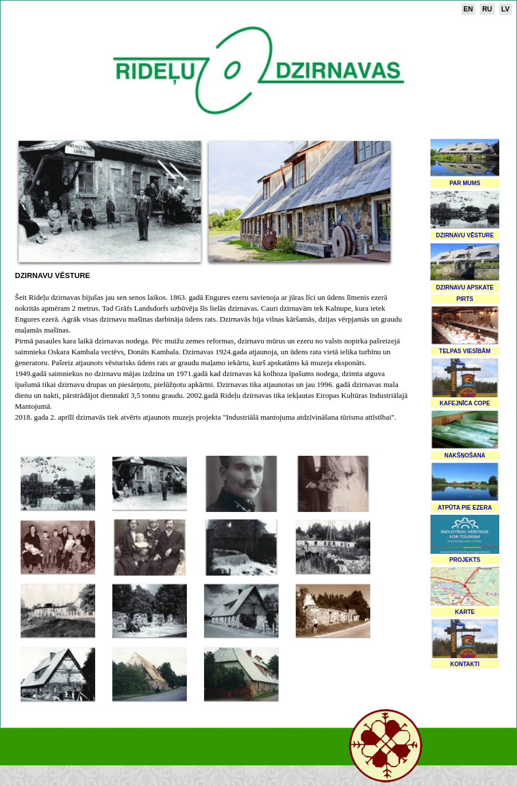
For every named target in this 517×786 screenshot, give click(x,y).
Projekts (464, 560)
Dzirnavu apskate (464, 287)
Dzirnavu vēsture (465, 235)
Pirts (464, 299)
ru (487, 9)
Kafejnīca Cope (465, 403)
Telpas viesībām (465, 351)
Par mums (464, 183)
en (468, 9)
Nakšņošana (464, 455)
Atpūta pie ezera (465, 508)
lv (506, 9)
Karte (465, 612)
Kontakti (465, 664)
